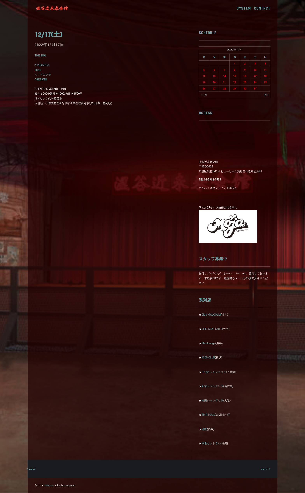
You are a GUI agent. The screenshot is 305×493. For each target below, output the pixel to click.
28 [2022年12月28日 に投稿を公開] (224, 88)
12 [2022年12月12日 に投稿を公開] (204, 76)
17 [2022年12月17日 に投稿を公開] (255, 76)
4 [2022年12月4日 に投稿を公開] (265, 63)
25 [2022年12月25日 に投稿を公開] (265, 82)
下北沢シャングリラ (214, 371)
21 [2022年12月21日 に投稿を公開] (224, 82)
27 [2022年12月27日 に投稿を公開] (214, 88)
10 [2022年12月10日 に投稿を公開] (255, 70)
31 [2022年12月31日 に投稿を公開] (255, 88)
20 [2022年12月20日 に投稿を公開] (214, 82)
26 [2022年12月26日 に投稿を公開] (204, 88)
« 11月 (204, 95)
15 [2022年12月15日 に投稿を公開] (234, 76)
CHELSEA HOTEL (212, 328)
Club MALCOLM (211, 314)
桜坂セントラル (211, 443)
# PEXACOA (42, 65)
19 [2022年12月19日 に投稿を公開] (204, 82)
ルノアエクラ (43, 74)
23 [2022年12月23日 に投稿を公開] (245, 82)
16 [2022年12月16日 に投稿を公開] (245, 76)
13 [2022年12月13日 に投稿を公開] (214, 76)
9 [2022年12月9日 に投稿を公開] (244, 70)
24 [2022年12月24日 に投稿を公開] (255, 82)
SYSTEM (245, 8)
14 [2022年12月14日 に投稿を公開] (224, 76)
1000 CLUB (208, 357)
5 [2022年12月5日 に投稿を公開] (204, 70)
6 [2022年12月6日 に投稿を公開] (214, 70)
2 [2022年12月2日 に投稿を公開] (244, 63)
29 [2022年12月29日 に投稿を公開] (234, 88)
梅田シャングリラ (212, 400)
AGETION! (41, 79)
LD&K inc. (49, 485)
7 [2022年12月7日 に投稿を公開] (224, 70)
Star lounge (208, 343)
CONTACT (262, 8)
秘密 (204, 429)
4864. (38, 69)
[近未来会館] (52, 8)
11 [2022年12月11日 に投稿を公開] (265, 70)
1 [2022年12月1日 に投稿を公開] (234, 63)
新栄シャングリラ (212, 386)
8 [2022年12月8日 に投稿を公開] (234, 70)
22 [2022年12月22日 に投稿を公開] (234, 82)
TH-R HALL (208, 414)
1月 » (266, 95)
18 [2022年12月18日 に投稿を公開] (265, 76)
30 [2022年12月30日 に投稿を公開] (245, 88)
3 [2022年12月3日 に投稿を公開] (255, 63)
